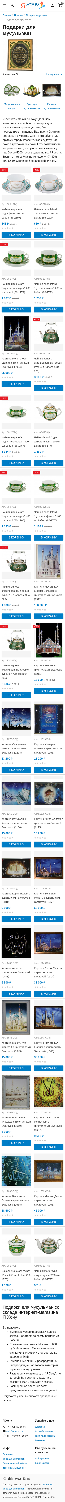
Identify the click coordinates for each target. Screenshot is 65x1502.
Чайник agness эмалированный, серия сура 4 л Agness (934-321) (48, 364)
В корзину (16, 234)
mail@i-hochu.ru (14, 1431)
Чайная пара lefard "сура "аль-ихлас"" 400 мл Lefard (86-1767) (15, 441)
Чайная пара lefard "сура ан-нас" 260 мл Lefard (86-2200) (46, 213)
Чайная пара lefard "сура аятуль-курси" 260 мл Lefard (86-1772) (16, 288)
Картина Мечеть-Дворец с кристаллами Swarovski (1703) (48, 1200)
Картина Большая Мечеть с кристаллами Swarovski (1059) (47, 897)
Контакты (40, 1440)
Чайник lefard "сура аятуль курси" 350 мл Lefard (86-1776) (47, 441)
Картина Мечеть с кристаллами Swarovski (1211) (48, 669)
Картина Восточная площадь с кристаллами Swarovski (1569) (16, 1121)
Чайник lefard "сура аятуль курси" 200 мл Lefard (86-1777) (47, 1275)
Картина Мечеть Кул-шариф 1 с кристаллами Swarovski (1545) (16, 1047)
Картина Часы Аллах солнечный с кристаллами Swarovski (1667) (48, 1123)
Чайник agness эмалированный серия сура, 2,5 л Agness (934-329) (16, 593)
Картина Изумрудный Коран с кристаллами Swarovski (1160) (14, 823)
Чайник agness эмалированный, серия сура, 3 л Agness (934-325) (15, 671)
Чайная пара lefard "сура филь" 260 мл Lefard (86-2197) (13, 213)
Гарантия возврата (45, 1435)
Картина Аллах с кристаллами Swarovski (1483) (16, 972)
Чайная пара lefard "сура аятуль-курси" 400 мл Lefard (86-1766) (16, 516)
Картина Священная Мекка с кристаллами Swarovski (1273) (14, 748)
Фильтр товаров (54, 74)
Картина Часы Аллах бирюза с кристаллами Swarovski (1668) (15, 1200)
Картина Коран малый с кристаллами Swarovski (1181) (16, 897)
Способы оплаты (44, 1431)
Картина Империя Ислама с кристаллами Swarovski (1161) (48, 748)
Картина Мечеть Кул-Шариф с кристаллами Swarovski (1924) (15, 362)
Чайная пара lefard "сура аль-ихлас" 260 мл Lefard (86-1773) (48, 288)
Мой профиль (42, 1458)
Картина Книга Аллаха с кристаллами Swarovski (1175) (48, 823)
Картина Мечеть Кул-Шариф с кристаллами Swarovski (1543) (47, 1047)
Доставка (40, 1426)
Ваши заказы (42, 1463)
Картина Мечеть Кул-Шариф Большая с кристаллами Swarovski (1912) (48, 593)
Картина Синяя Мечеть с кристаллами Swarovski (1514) (48, 972)
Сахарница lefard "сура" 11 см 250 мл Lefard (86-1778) (16, 1275)
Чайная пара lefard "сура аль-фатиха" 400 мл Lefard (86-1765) (47, 516)
